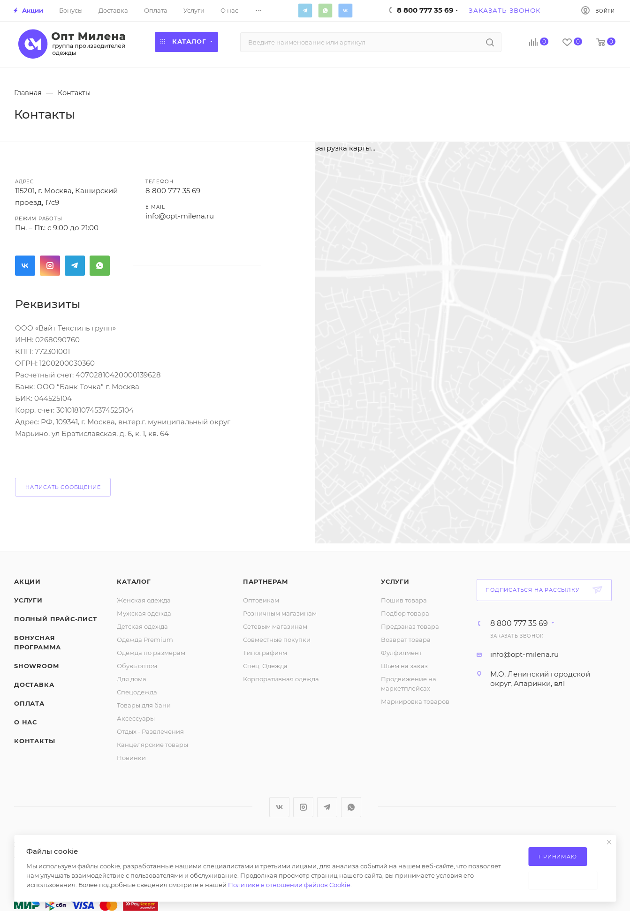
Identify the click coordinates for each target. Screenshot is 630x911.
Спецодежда (137, 692)
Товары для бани (144, 705)
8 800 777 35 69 (172, 190)
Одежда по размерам (151, 652)
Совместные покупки (277, 639)
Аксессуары (136, 718)
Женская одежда (144, 600)
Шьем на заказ (404, 666)
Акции (27, 581)
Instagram (50, 266)
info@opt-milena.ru (524, 654)
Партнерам (265, 581)
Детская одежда (142, 626)
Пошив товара (404, 600)
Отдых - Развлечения (150, 731)
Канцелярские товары (152, 744)
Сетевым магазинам (275, 626)
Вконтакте (345, 10)
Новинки (131, 757)
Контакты (34, 741)
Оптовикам (261, 600)
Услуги (28, 600)
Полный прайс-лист (55, 619)
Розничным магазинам (280, 613)
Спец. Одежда (265, 666)
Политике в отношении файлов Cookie (289, 884)
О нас (25, 722)
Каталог (134, 581)
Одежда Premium (145, 639)
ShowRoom (36, 666)
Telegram (305, 10)
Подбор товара (405, 613)
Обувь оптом (137, 666)
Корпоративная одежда (281, 679)
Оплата (29, 703)
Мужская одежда (144, 613)
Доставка (34, 684)
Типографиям (265, 652)
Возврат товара (406, 639)
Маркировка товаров (415, 701)
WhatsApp (325, 10)
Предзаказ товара (410, 626)
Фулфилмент (401, 652)
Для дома (131, 679)
